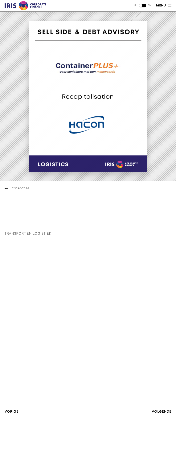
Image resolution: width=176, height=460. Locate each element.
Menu (163, 5)
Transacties (19, 188)
